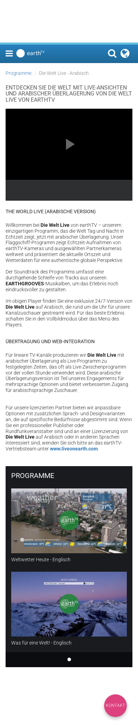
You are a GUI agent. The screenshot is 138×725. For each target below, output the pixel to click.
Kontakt (115, 705)
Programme (18, 73)
